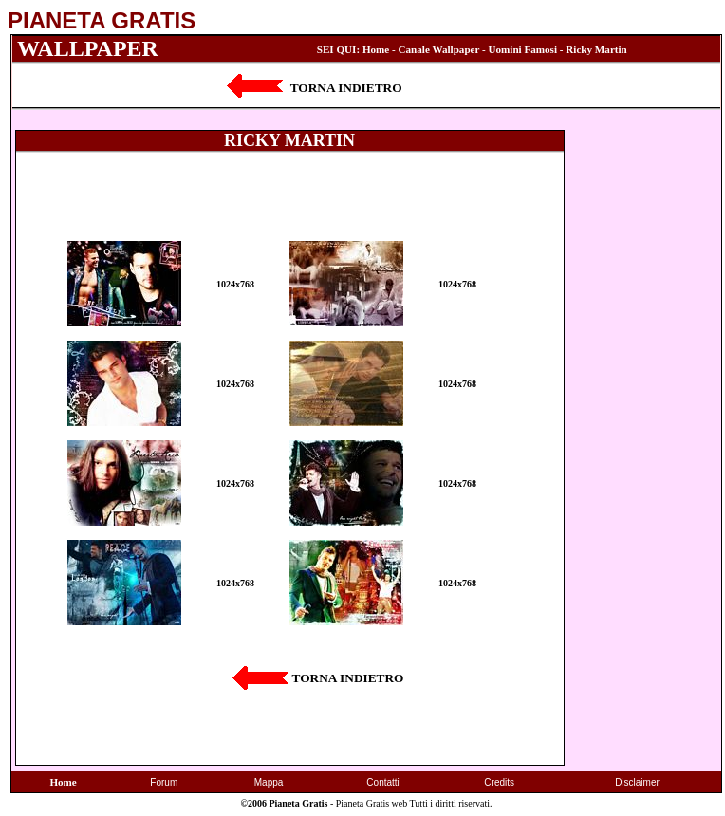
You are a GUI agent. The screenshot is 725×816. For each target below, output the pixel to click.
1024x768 (235, 284)
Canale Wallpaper (439, 49)
